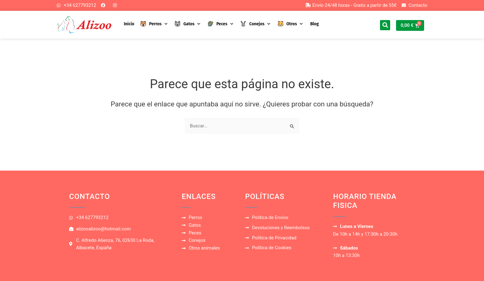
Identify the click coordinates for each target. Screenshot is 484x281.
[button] (154, 24)
